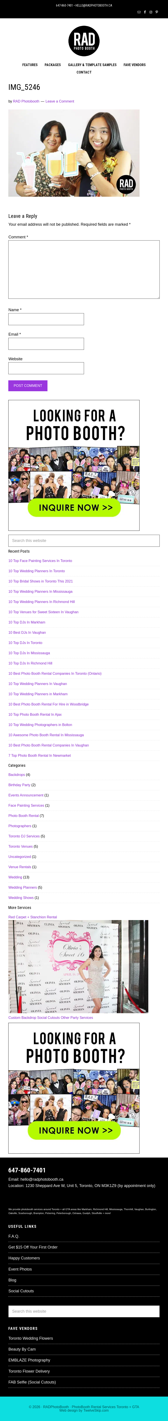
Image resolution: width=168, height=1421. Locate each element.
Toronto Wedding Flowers (30, 1338)
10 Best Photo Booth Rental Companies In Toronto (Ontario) (55, 673)
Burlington (150, 1209)
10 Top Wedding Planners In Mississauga (40, 591)
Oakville (12, 1213)
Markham (87, 1209)
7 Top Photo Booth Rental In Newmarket (39, 755)
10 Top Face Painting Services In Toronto (40, 561)
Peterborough (63, 1213)
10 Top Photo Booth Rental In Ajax (34, 714)
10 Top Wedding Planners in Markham (38, 694)
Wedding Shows (20, 898)
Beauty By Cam (22, 1349)
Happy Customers (24, 1258)
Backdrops (16, 775)
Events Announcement (25, 795)
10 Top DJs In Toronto (25, 643)
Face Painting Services (26, 805)
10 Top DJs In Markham (26, 622)
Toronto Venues (20, 846)
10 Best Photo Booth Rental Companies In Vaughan (48, 745)
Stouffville (97, 1213)
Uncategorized (19, 857)
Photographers (19, 826)
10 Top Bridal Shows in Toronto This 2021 (40, 581)
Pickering (50, 1213)
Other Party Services (77, 1018)
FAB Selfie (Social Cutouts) (32, 1382)
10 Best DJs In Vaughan (27, 632)
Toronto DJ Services (24, 836)
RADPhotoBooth (56, 1407)
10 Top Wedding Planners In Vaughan (37, 684)
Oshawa (76, 1213)
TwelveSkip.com (96, 1410)
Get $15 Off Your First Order (33, 1247)
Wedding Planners (22, 887)
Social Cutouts (48, 1018)
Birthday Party (19, 785)
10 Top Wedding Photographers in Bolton (40, 725)
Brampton (38, 1213)
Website (15, 359)
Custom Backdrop (22, 1018)
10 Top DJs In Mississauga (29, 653)
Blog (12, 1280)
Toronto (122, 1407)
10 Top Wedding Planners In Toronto (36, 571)
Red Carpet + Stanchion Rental (32, 917)
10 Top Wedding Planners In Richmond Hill (41, 602)
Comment (18, 237)
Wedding (15, 877)
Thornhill (128, 1209)
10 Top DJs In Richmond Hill (30, 663)
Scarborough (25, 1213)
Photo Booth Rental (23, 816)
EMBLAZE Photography (29, 1360)
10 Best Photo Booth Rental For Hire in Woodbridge (48, 704)
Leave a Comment (60, 101)
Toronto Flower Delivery (29, 1371)
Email (14, 334)
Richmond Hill (100, 1209)
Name (14, 310)
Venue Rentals (19, 867)
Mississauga (115, 1209)
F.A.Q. (13, 1236)
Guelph (86, 1213)
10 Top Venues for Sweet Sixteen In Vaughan (43, 612)
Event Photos (20, 1269)
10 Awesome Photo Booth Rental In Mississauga (46, 735)
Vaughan (139, 1209)
